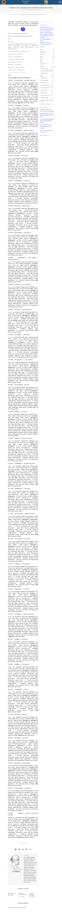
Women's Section (44, 73)
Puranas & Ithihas (44, 82)
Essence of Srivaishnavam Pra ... (23, 886)
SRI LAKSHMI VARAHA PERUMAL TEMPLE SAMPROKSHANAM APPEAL (47, 121)
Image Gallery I (44, 63)
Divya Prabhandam (44, 80)
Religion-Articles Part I (45, 85)
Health (41, 59)
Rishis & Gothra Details (45, 95)
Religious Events (24, 9)
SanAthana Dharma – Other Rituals (46, 101)
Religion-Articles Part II (45, 87)
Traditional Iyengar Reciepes (46, 70)
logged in (15, 899)
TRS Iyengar (39, 9)
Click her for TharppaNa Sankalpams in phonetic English (19, 36)
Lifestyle (41, 66)
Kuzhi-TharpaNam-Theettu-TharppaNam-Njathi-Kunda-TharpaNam (46, 126)
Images (41, 61)
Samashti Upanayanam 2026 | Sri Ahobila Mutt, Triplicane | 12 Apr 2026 (47, 115)
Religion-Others (44, 90)
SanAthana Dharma (44, 97)
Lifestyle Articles (44, 68)
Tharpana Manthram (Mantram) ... (32, 886)
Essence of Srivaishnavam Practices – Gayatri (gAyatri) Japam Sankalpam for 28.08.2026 (47, 32)
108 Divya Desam (44, 77)
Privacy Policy (31, 912)
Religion (41, 75)
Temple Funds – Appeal (45, 104)
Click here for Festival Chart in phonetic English (18, 33)
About (41, 49)
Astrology (42, 54)
